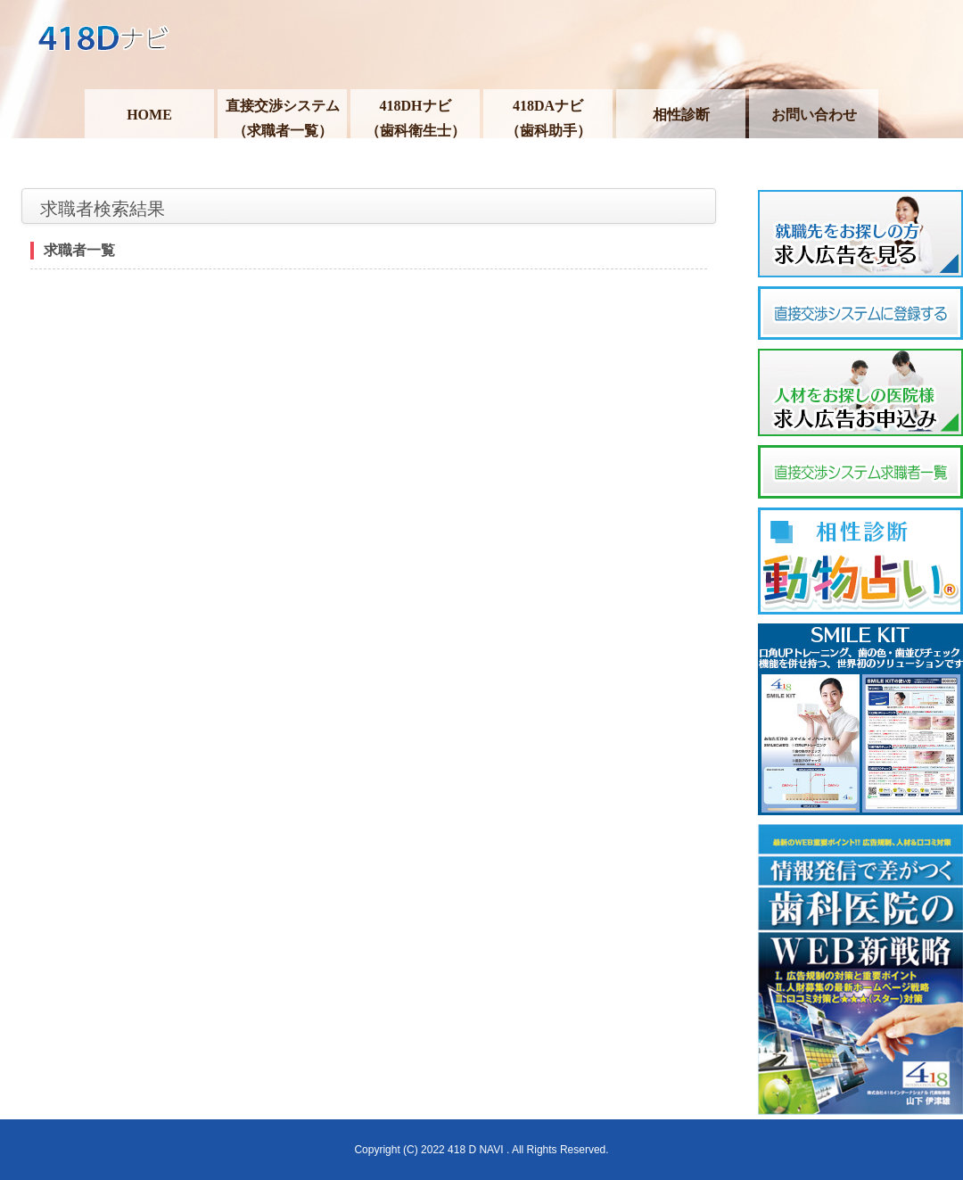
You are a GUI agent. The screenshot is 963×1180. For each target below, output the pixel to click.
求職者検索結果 (102, 209)
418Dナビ (481, 45)
